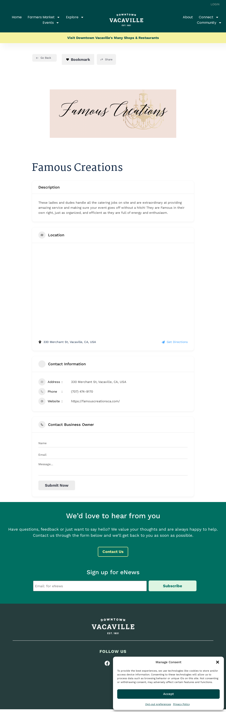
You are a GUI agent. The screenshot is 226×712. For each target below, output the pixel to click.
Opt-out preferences (158, 704)
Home (17, 17)
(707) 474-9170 (82, 391)
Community (209, 22)
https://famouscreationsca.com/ (95, 401)
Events (51, 22)
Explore (75, 17)
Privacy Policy (181, 704)
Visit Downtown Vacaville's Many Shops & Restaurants (113, 38)
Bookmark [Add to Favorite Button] (78, 59)
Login (215, 4)
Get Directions (175, 342)
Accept (168, 694)
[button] (217, 662)
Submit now (56, 485)
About (188, 17)
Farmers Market (44, 17)
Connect (209, 17)
